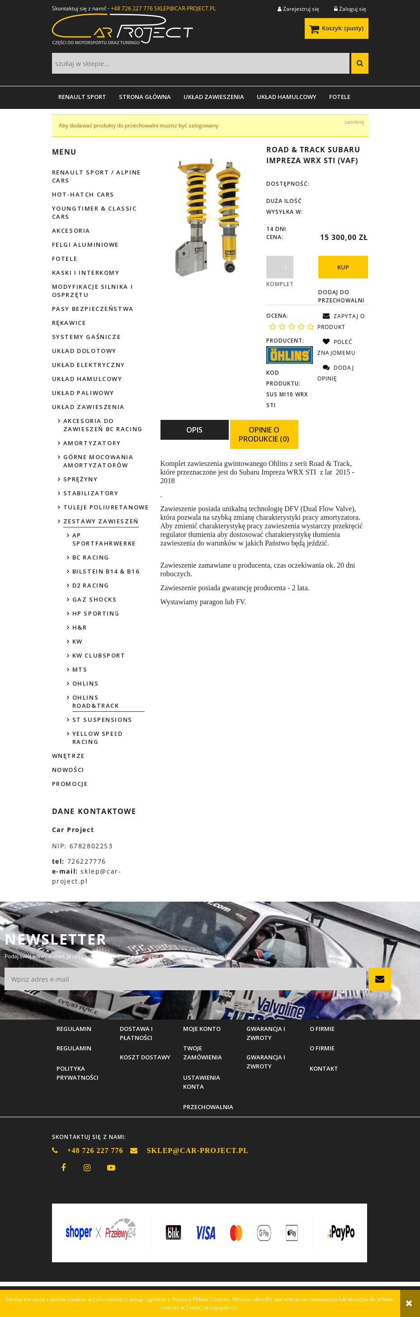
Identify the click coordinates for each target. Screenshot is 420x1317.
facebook (63, 1168)
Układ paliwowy (83, 393)
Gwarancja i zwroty (265, 1061)
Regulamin (74, 1048)
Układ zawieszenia (88, 407)
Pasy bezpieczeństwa (93, 309)
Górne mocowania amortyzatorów (98, 461)
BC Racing (90, 557)
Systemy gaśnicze (86, 337)
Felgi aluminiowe (85, 244)
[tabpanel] (264, 533)
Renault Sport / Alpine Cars (96, 176)
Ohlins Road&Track (95, 701)
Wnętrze (68, 756)
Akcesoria (71, 230)
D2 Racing (90, 585)
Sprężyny (80, 479)
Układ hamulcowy (87, 379)
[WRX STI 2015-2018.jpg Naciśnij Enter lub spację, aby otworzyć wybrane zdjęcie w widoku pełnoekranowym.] (211, 218)
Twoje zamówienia (202, 1052)
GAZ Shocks (94, 599)
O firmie (322, 1048)
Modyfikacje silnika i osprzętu (92, 290)
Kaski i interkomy (86, 272)
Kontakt (324, 1068)
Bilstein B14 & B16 (106, 571)
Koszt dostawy (145, 1057)
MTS (80, 669)
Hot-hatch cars (83, 194)
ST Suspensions (102, 719)
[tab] (194, 434)
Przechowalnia (208, 1107)
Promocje (70, 784)
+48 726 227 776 (132, 8)
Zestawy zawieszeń (101, 521)
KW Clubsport (99, 655)
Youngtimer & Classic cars (94, 212)
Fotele (65, 258)
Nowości (68, 770)
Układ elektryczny (88, 365)
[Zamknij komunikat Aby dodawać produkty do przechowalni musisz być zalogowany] (354, 122)
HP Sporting (96, 613)
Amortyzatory (92, 443)
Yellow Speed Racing (97, 737)
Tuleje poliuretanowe (106, 507)
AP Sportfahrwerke (104, 539)
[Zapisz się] (379, 979)
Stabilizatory (91, 493)
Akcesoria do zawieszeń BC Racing (103, 425)
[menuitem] (82, 96)
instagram (87, 1168)
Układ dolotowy (84, 351)
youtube (111, 1168)
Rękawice (69, 323)
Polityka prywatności (78, 1073)
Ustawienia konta (201, 1082)
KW (77, 641)
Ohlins (85, 683)
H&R (79, 627)
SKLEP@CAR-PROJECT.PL (185, 8)
